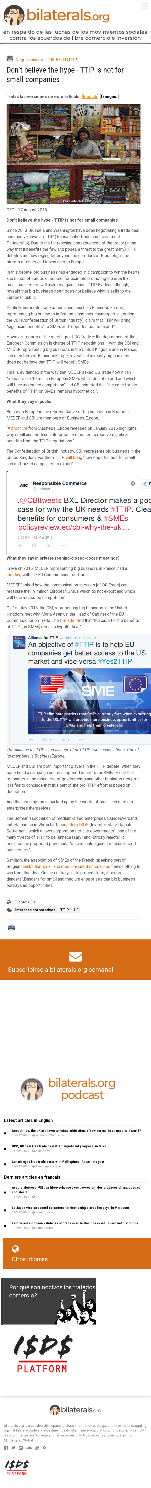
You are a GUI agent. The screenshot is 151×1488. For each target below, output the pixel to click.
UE (76, 910)
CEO (31, 902)
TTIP (65, 910)
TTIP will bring (69, 457)
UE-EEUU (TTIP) (64, 59)
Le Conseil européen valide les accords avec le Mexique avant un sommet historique (75, 1223)
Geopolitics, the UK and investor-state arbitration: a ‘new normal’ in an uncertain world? (76, 1131)
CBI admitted (72, 620)
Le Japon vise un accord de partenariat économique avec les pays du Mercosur (70, 1208)
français (109, 96)
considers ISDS (74, 824)
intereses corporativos (35, 910)
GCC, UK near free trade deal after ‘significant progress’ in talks (59, 1146)
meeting (14, 574)
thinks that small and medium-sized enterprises (66, 866)
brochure (19, 428)
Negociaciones (29, 59)
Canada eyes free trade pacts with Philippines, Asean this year (58, 1162)
